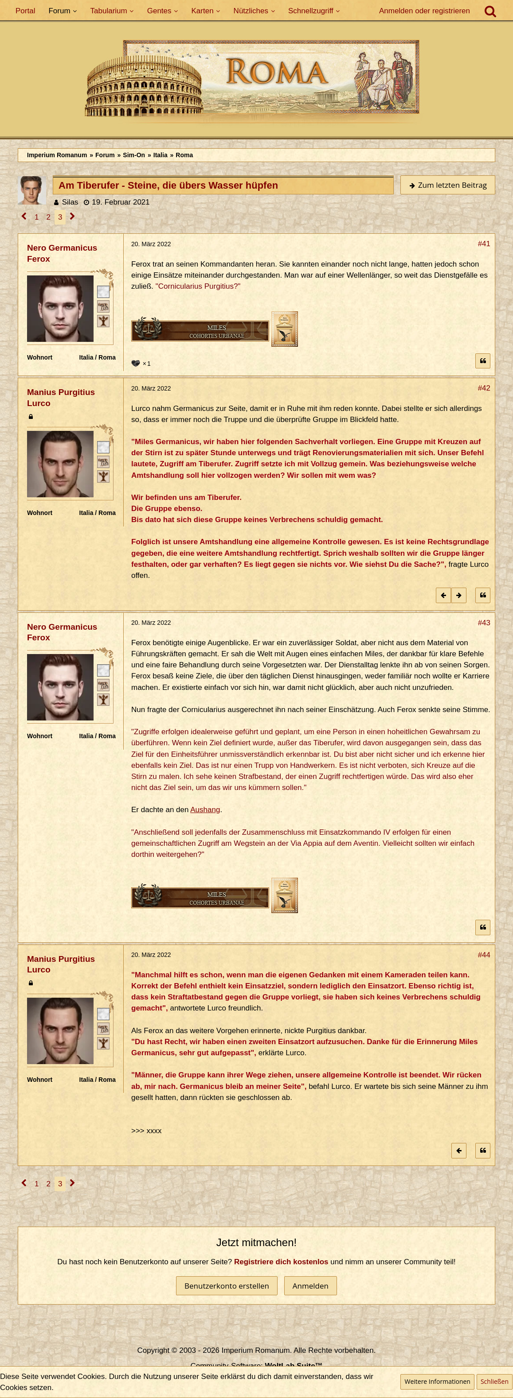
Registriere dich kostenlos (281, 1262)
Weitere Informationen (437, 1381)
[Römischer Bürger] (103, 291)
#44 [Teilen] (484, 955)
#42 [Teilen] (484, 388)
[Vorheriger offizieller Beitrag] (443, 595)
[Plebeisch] (103, 306)
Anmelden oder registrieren (424, 11)
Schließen (495, 1381)
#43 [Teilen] (484, 623)
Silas (70, 202)
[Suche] (490, 11)
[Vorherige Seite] (24, 217)
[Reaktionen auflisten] (142, 362)
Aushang (205, 809)
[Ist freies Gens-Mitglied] (103, 320)
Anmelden (311, 1286)
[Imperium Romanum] (256, 83)
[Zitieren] (482, 361)
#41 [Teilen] (484, 244)
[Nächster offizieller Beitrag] (458, 595)
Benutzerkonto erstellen (226, 1286)
